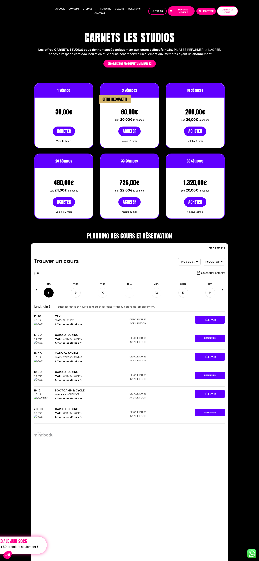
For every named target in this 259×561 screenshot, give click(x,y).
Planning (105, 8)
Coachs (119, 8)
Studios (89, 9)
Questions (134, 8)
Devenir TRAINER (220, 524)
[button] (7, 555)
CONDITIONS (191, 524)
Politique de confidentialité (153, 524)
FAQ (204, 524)
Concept (74, 8)
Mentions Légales (125, 524)
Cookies (176, 524)
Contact (99, 13)
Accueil (60, 8)
